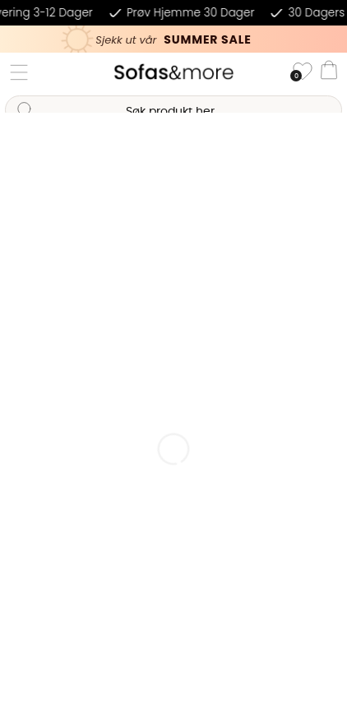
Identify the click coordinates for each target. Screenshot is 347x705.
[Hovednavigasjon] (19, 72)
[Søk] (173, 109)
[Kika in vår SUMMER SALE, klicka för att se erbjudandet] (173, 39)
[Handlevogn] (328, 72)
